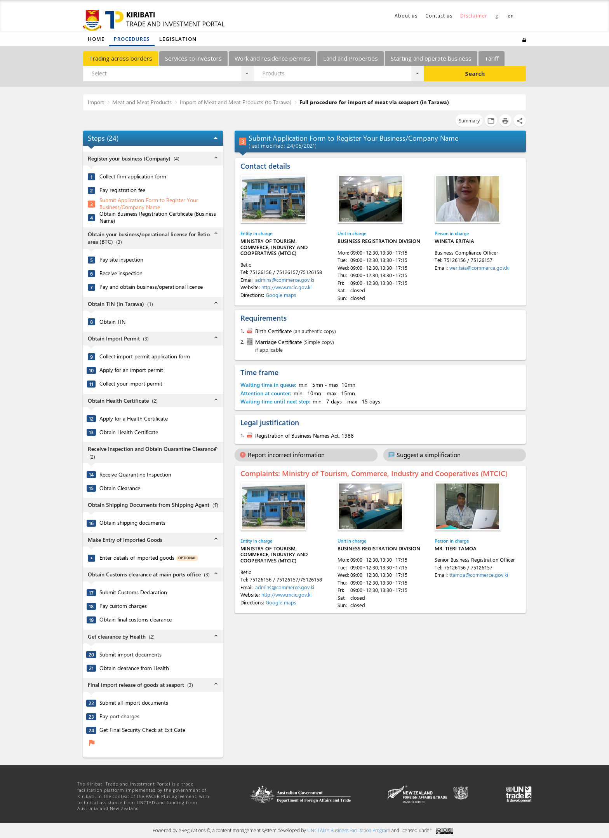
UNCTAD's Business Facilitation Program (348, 830)
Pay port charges (119, 716)
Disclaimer (473, 15)
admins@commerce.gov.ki (284, 279)
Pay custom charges (123, 605)
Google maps (281, 295)
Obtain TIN (112, 321)
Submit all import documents (133, 702)
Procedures (132, 38)
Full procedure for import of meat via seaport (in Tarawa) (374, 102)
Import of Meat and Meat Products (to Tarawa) (235, 102)
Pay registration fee (122, 190)
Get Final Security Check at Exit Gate (142, 729)
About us (406, 15)
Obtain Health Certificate (128, 432)
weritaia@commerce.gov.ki (479, 267)
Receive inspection (121, 273)
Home (96, 38)
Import (96, 102)
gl (497, 15)
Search (475, 73)
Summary (469, 120)
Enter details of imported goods (136, 557)
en (511, 15)
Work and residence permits (272, 58)
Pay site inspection (121, 259)
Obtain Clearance (119, 488)
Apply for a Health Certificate (133, 418)
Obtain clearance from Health (134, 668)
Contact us (438, 15)
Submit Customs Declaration (133, 592)
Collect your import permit (130, 383)
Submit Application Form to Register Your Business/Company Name (148, 204)
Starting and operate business (431, 58)
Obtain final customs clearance (135, 619)
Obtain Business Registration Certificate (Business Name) (157, 217)
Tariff (491, 58)
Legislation (178, 38)
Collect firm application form (132, 176)
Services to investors (193, 58)
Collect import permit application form (144, 356)
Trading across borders (120, 58)
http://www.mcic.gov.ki (286, 287)
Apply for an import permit (131, 370)
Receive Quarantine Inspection (135, 474)
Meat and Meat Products (142, 102)
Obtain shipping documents (132, 522)
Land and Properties (350, 58)
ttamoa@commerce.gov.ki (478, 574)
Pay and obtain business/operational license (151, 286)
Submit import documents (130, 654)
